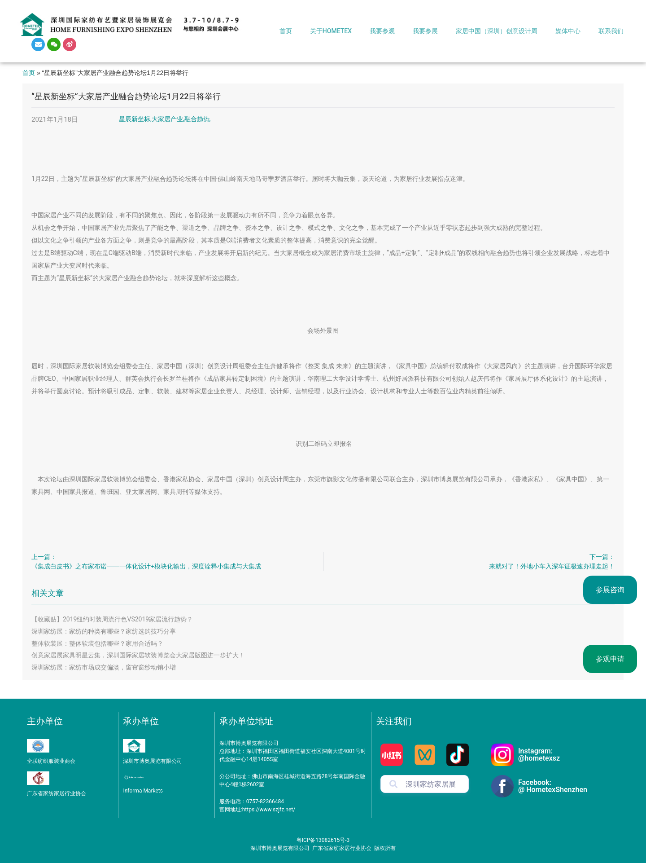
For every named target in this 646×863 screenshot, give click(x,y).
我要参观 (382, 31)
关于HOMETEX (331, 31)
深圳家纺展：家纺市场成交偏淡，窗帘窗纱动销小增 (103, 667)
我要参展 (425, 31)
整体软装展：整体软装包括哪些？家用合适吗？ (97, 643)
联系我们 (611, 31)
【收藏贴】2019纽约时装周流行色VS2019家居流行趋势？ (112, 619)
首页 (285, 31)
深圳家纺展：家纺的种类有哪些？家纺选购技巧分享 (103, 631)
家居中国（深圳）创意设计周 (496, 31)
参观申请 (610, 659)
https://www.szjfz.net (267, 809)
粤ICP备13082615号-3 (323, 840)
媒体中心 (568, 31)
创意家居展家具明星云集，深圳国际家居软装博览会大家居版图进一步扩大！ (138, 655)
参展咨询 (610, 590)
